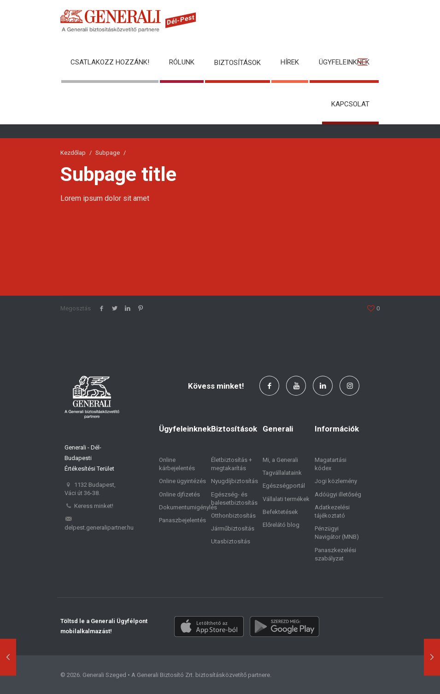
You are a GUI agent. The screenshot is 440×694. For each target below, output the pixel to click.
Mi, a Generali (280, 459)
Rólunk (181, 62)
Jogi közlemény (336, 481)
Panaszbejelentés (182, 520)
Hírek (290, 62)
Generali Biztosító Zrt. (165, 674)
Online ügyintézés (182, 481)
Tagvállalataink (282, 472)
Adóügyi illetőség (338, 494)
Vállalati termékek (286, 499)
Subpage (107, 152)
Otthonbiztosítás (233, 515)
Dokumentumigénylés (188, 507)
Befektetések (280, 511)
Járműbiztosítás (232, 528)
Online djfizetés (179, 494)
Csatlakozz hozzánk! (109, 62)
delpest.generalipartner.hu (99, 527)
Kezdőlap (73, 152)
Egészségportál (284, 485)
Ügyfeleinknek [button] (344, 62)
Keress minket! (93, 505)
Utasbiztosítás (230, 541)
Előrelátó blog (281, 524)
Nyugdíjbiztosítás (234, 481)
